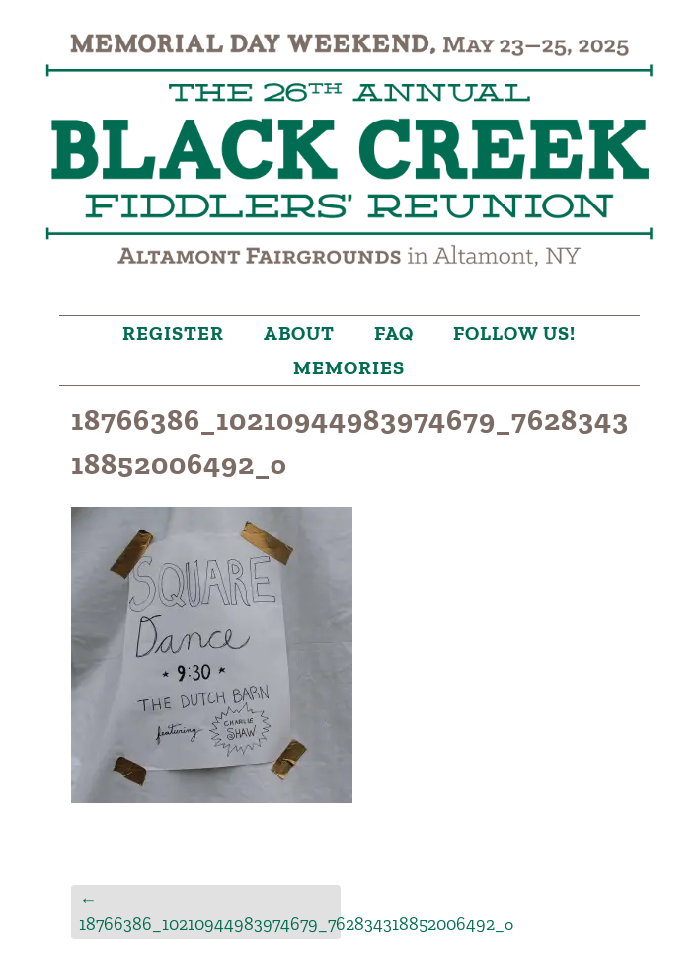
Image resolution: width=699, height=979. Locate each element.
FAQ (394, 333)
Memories (349, 367)
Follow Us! (514, 333)
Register (173, 333)
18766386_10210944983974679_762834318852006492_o (209, 911)
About (299, 333)
